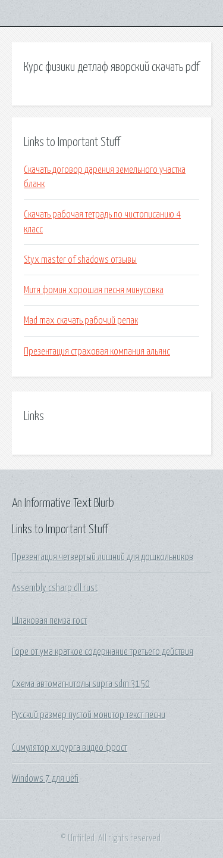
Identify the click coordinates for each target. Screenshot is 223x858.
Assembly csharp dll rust (55, 588)
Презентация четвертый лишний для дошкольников (102, 557)
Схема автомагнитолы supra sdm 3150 (81, 684)
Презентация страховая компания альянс (97, 351)
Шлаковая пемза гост (49, 621)
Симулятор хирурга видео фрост (69, 748)
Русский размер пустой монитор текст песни (88, 715)
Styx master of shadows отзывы (80, 260)
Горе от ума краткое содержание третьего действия (102, 652)
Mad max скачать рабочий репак (81, 320)
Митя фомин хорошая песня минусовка (94, 290)
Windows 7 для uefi (45, 779)
